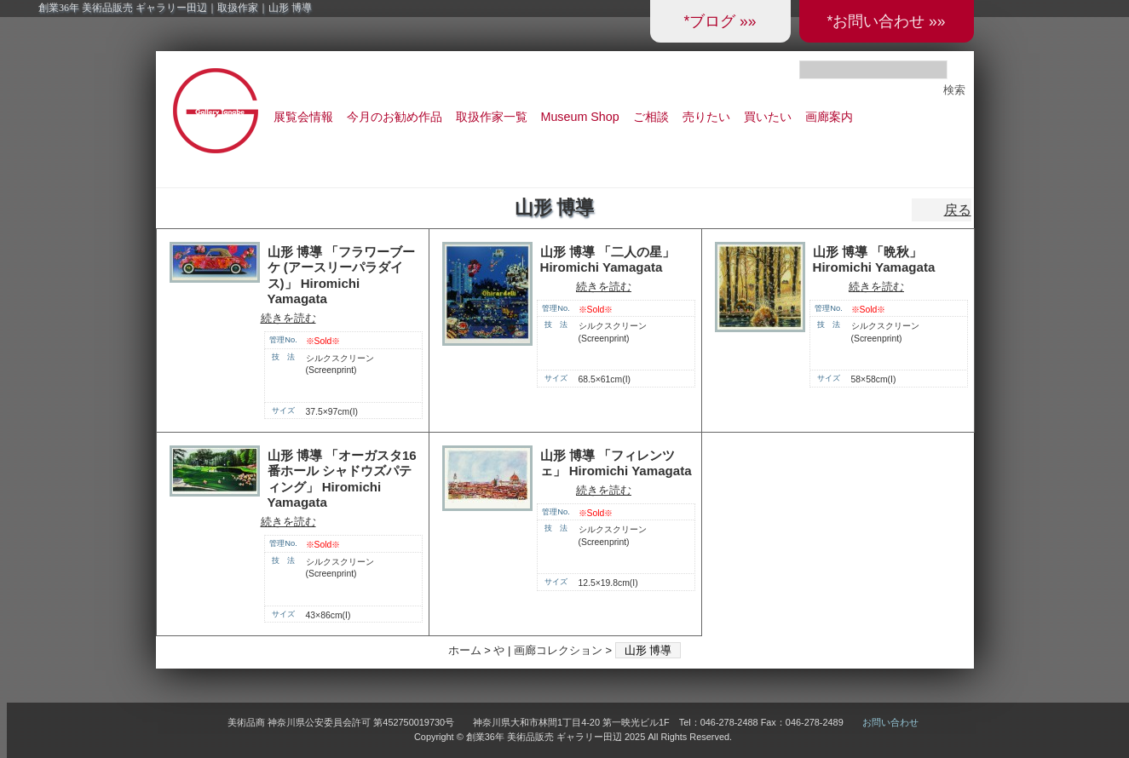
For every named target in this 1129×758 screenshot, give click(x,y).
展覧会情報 (303, 116)
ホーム (464, 650)
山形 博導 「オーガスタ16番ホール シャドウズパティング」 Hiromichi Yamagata (342, 479)
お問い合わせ (890, 722)
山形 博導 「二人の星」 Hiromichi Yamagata (607, 259)
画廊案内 (829, 116)
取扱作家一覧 (491, 116)
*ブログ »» (719, 21)
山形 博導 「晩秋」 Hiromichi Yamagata (874, 259)
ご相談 (651, 116)
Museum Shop (580, 116)
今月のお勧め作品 (394, 116)
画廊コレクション (558, 650)
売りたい (706, 116)
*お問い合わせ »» (886, 21)
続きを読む (288, 318)
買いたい (768, 116)
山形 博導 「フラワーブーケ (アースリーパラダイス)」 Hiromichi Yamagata (341, 275)
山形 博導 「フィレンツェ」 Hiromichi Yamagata (616, 463)
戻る (957, 210)
